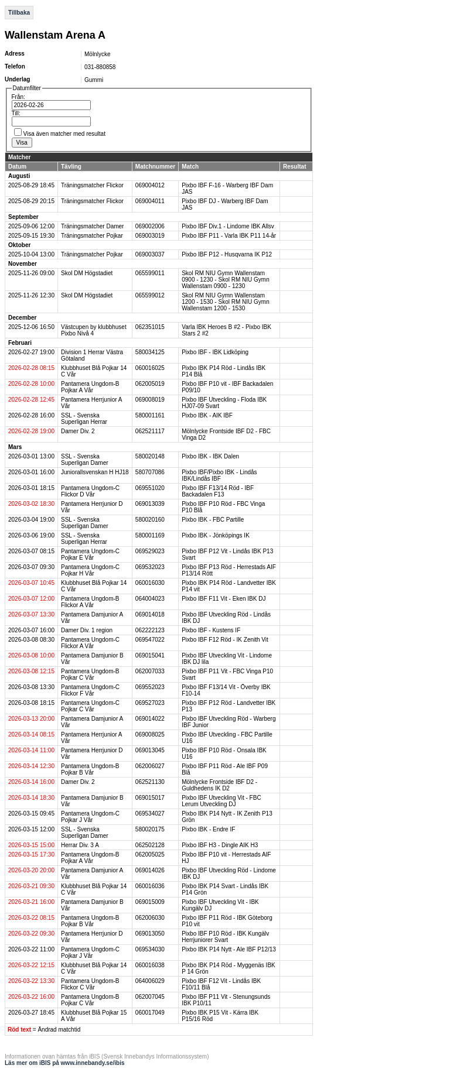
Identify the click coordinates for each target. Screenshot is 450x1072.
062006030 (150, 918)
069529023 (150, 551)
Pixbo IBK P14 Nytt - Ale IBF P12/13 (229, 949)
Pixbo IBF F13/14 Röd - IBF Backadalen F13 (218, 491)
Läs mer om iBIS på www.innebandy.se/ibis (65, 1063)
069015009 (150, 902)
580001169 (150, 535)
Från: (18, 97)
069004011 (150, 201)
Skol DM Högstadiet (86, 273)
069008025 (150, 734)
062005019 (150, 384)
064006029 (150, 981)
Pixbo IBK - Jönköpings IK (216, 535)
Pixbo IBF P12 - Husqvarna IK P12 (227, 254)
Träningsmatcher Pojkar (92, 235)
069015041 (150, 655)
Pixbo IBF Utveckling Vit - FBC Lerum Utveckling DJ (221, 800)
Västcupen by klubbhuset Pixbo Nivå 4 (94, 330)
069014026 (150, 870)
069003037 (150, 254)
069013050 (150, 933)
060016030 (150, 583)
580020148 (150, 456)
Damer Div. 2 (78, 431)
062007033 (150, 671)
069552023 (150, 687)
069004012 (150, 185)
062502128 (150, 845)
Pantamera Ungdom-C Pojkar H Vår (90, 570)
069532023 (150, 567)
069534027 (150, 813)
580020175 (150, 829)
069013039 (150, 504)
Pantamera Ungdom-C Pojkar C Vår (90, 706)
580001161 (150, 415)
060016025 (150, 368)
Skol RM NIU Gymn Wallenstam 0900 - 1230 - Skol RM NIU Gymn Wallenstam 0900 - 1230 (226, 279)
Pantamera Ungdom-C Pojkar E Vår (90, 554)
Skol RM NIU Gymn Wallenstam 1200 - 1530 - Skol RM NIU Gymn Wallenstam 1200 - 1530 (226, 301)
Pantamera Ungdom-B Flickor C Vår (90, 984)
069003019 (150, 235)
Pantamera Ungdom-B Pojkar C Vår (90, 674)
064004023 (150, 598)
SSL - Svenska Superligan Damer (84, 459)
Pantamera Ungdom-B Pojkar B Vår (90, 769)
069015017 (150, 797)
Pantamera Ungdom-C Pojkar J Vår (90, 816)
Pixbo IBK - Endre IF (208, 829)
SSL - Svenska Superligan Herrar (84, 418)
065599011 (150, 273)
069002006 (150, 226)
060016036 (150, 886)
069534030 (150, 949)
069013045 (150, 750)
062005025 (150, 854)
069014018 (150, 614)
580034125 (150, 352)
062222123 (150, 630)
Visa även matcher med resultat (64, 134)
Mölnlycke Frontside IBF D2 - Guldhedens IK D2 (219, 785)
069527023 (150, 703)
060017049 (150, 1012)
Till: (16, 113)
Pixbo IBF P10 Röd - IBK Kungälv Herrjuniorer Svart (225, 936)
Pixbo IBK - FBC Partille (213, 519)
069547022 (150, 639)
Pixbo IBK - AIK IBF (207, 415)
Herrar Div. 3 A (80, 845)
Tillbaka (19, 12)
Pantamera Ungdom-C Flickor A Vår (90, 642)
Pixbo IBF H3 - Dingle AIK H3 (220, 845)
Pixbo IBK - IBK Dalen (210, 456)
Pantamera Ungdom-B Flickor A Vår (90, 601)
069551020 (150, 488)
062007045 (150, 997)
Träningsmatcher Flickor (92, 185)
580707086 (150, 472)
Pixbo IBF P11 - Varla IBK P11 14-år (229, 235)
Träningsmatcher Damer (92, 226)
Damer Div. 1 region (86, 630)
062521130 (150, 782)
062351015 (150, 327)
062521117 (150, 431)
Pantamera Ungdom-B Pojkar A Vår (90, 387)
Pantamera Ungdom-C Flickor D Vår (90, 491)
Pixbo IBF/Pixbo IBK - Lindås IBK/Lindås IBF (219, 475)
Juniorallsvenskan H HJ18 (95, 472)
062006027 (150, 766)
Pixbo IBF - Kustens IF (211, 630)
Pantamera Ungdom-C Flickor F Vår (90, 690)
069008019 (150, 399)
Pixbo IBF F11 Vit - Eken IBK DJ (223, 598)
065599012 (150, 295)
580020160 (150, 519)
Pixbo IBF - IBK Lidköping (215, 352)
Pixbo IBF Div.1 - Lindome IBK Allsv (228, 226)
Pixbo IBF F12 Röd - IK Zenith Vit (225, 639)
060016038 (150, 965)
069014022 (150, 718)
